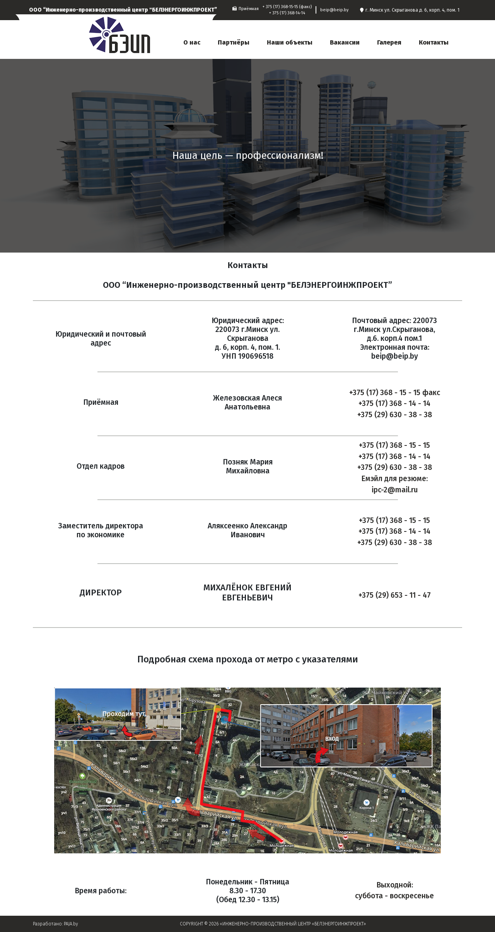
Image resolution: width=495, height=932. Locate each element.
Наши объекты (289, 42)
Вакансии (345, 42)
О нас (191, 42)
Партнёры (233, 42)
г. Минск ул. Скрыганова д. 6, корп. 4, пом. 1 (409, 10)
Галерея (389, 42)
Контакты (434, 42)
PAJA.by (71, 924)
